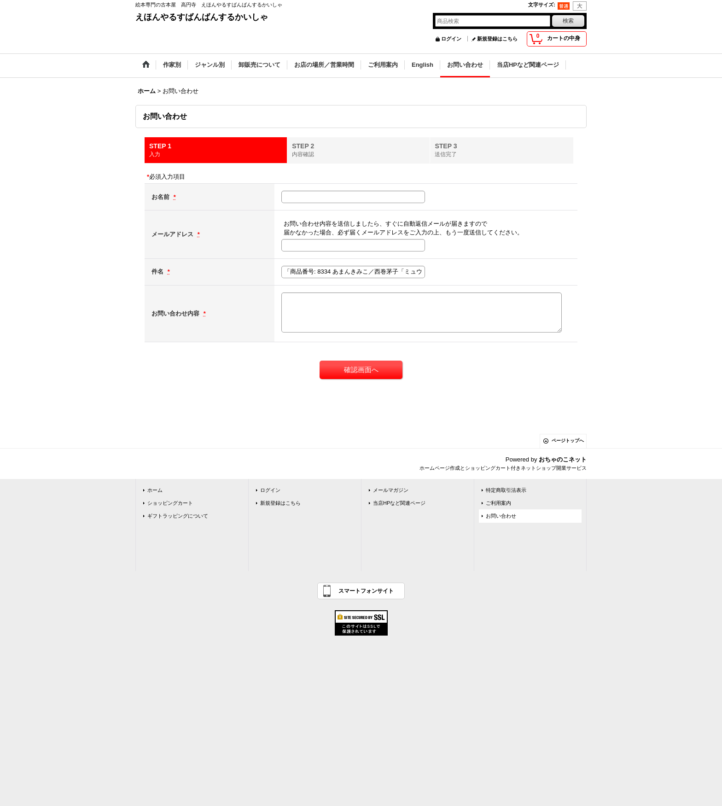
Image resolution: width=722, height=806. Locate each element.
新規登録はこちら (497, 38)
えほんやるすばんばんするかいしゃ (201, 17)
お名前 (161, 196)
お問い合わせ (501, 516)
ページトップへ (568, 440)
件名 (158, 271)
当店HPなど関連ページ (399, 503)
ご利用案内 (498, 503)
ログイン (451, 38)
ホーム (155, 490)
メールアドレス (173, 234)
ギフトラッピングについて (177, 516)
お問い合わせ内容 (176, 313)
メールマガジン (390, 490)
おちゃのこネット (563, 459)
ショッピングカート (170, 503)
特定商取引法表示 (506, 490)
